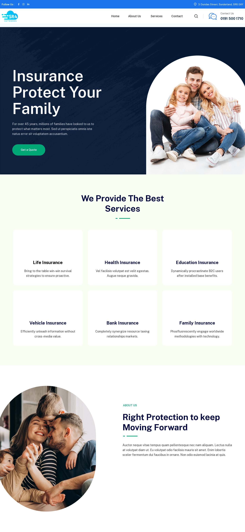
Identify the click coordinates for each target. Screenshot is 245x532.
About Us (134, 16)
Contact (177, 16)
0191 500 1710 (231, 19)
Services (156, 16)
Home (115, 16)
